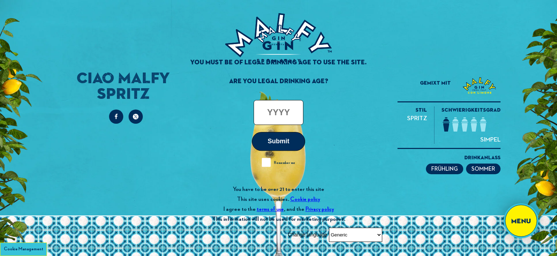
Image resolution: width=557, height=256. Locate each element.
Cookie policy (305, 199)
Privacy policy (319, 209)
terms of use (270, 209)
